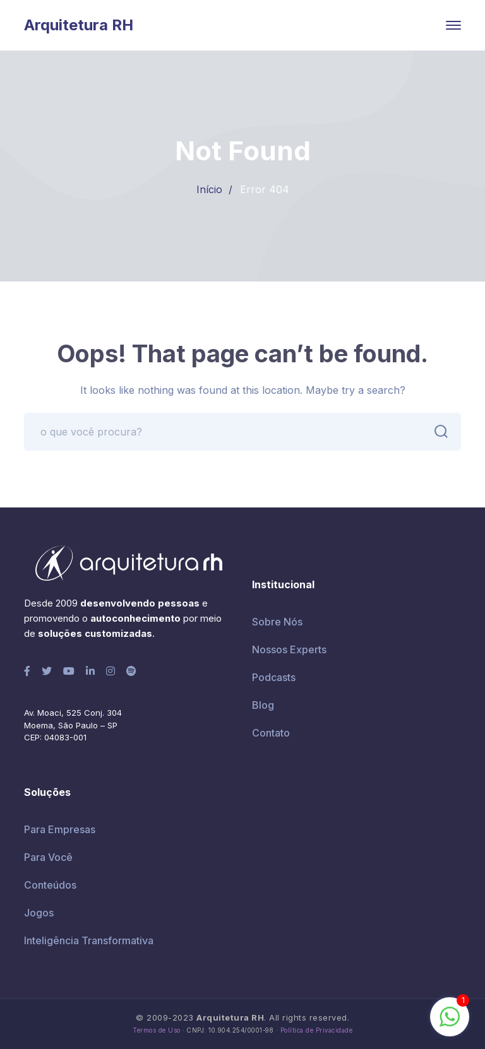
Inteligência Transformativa (88, 940)
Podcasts (274, 677)
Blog (263, 705)
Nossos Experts (289, 649)
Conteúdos (50, 885)
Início (209, 189)
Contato (271, 732)
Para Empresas (59, 829)
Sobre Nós (277, 621)
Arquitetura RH (78, 25)
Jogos (39, 912)
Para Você (48, 857)
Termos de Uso (157, 1030)
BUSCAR (438, 432)
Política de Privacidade (316, 1030)
